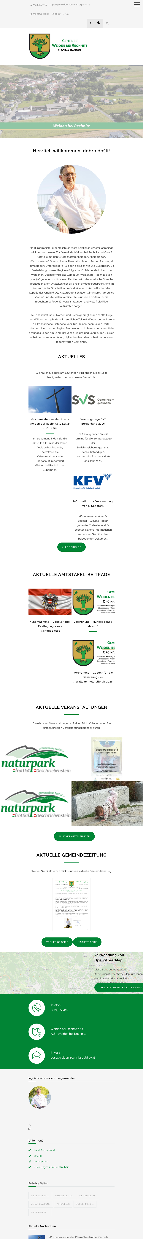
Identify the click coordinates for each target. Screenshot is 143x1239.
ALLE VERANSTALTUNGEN (74, 836)
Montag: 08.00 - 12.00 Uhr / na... (51, 13)
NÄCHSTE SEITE (87, 942)
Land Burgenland (44, 1150)
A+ (91, 23)
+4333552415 (40, 4)
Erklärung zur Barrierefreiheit (51, 1167)
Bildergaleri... (40, 1195)
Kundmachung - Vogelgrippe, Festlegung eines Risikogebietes (50, 626)
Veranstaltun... (40, 1204)
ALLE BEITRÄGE (71, 547)
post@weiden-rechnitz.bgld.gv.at (71, 4)
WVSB (38, 1155)
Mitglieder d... (64, 1195)
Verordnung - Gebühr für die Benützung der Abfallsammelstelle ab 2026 (93, 677)
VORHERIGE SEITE (57, 942)
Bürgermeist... (85, 1204)
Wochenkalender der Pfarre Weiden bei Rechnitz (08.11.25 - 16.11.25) (50, 424)
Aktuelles (63, 1204)
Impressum (40, 1161)
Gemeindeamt (88, 1195)
